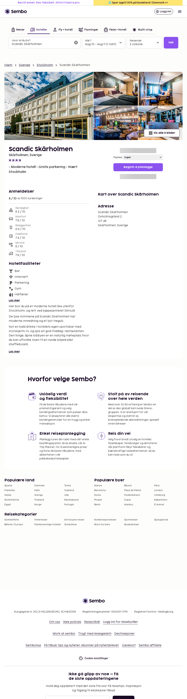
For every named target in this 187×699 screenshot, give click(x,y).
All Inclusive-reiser (74, 519)
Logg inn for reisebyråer (120, 622)
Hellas (7, 495)
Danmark (39, 485)
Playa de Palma (132, 490)
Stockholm (45, 65)
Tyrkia (67, 485)
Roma (97, 495)
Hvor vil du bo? (21, 40)
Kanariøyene (71, 500)
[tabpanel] (93, 43)
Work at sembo (64, 633)
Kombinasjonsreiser (105, 519)
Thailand (39, 500)
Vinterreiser (40, 519)
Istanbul (128, 504)
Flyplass (117, 157)
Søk (171, 42)
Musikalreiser (131, 524)
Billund (127, 485)
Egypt (7, 504)
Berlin (97, 504)
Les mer (14, 300)
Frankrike (9, 490)
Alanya (98, 485)
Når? (88, 40)
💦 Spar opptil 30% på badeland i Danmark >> (138, 2)
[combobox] (42, 44)
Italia (37, 490)
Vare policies (72, 622)
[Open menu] (180, 11)
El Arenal (159, 504)
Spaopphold (161, 519)
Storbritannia (11, 500)
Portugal (69, 504)
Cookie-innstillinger (93, 658)
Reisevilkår (92, 622)
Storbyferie (70, 524)
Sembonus (33, 645)
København (160, 500)
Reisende (136, 40)
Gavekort (129, 645)
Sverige (24, 65)
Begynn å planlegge (138, 167)
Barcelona (100, 490)
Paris (156, 485)
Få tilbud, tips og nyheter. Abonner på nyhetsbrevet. (81, 645)
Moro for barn (102, 524)
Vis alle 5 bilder (161, 133)
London (158, 490)
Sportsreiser (131, 519)
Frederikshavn (132, 495)
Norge (37, 504)
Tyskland (69, 490)
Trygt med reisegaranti (94, 633)
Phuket (98, 500)
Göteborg (159, 495)
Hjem (8, 65)
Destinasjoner (124, 633)
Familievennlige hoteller (47, 524)
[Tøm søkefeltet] (76, 42)
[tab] (18, 30)
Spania (8, 485)
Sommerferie (11, 519)
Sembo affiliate (150, 645)
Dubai (127, 500)
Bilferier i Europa (13, 524)
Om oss (54, 622)
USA (66, 495)
